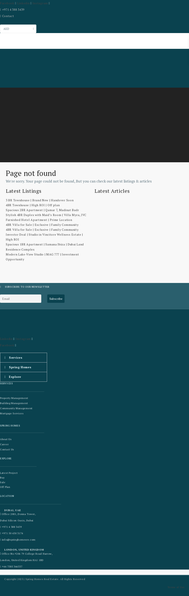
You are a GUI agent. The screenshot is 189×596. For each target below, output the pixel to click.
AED (6, 29)
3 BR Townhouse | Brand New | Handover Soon (40, 200)
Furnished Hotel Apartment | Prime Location (39, 220)
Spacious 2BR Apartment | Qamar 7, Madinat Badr (42, 210)
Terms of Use (176, 587)
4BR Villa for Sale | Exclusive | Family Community (42, 225)
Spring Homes (20, 367)
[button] (23, 357)
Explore (15, 377)
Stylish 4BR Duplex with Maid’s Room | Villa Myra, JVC (46, 215)
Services (15, 357)
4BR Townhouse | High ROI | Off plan (33, 205)
